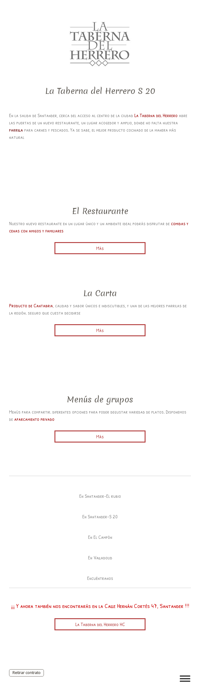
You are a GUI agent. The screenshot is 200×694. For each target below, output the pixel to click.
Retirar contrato (26, 672)
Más (100, 248)
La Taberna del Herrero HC (100, 624)
